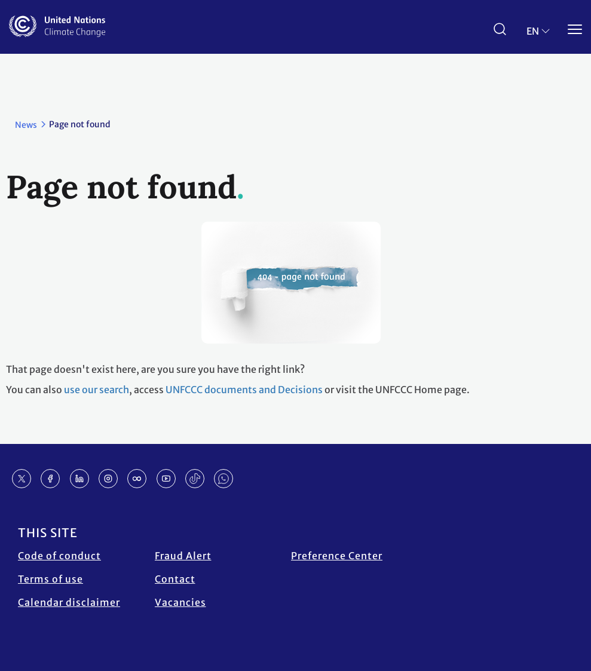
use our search (96, 390)
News (26, 125)
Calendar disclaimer (69, 602)
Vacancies (180, 602)
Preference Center (336, 556)
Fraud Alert (183, 556)
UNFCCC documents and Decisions (244, 390)
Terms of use (50, 579)
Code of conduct (59, 556)
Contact (175, 579)
